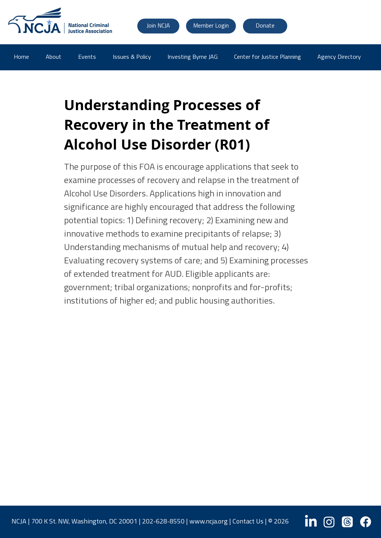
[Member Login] (211, 26)
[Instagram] (329, 522)
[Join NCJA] (158, 26)
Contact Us (248, 521)
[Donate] (265, 26)
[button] (342, 57)
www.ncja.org (208, 521)
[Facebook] (365, 522)
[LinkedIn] (311, 522)
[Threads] (347, 522)
